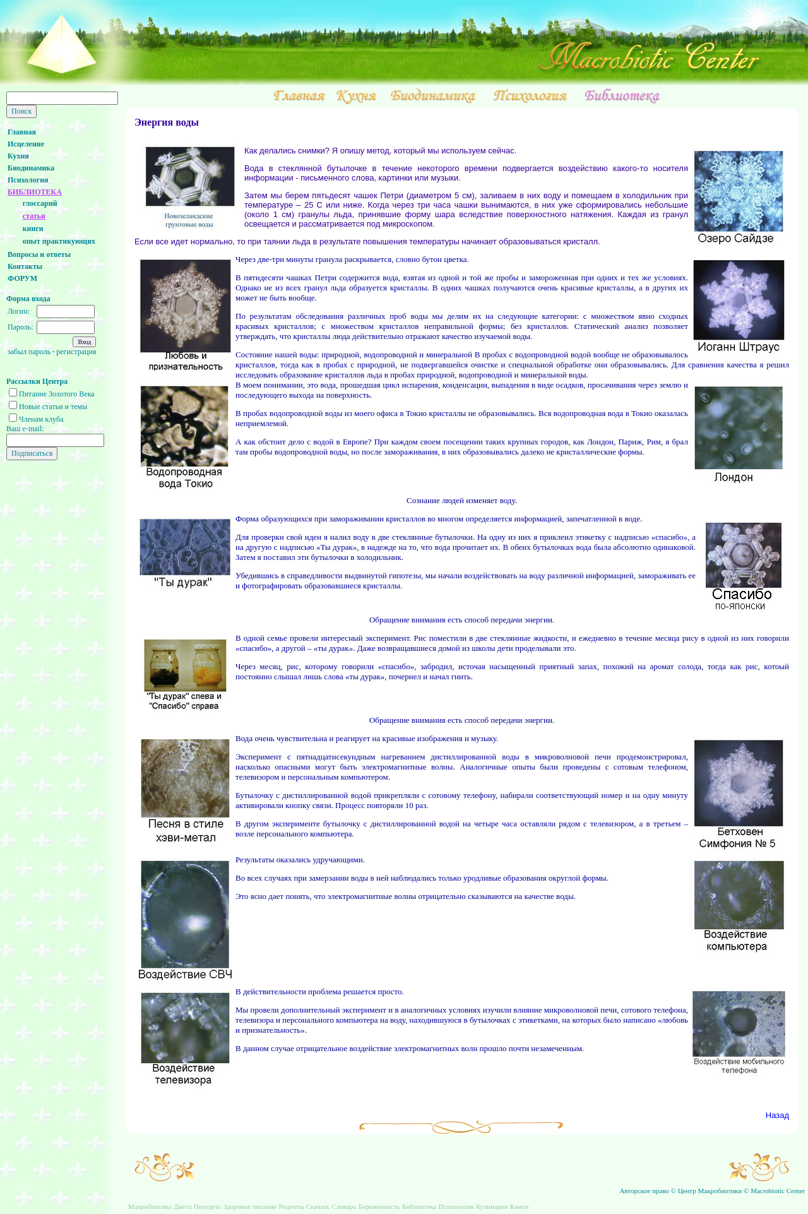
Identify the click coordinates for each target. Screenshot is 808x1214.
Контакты (25, 266)
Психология (28, 180)
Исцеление (26, 144)
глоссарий (40, 203)
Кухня (18, 156)
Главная (22, 132)
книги (33, 228)
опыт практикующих (59, 241)
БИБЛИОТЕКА (35, 191)
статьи (34, 215)
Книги (519, 1206)
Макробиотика (150, 1206)
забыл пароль (29, 351)
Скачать (318, 1206)
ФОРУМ (22, 278)
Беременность (379, 1206)
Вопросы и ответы (39, 254)
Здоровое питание (249, 1206)
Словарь (343, 1206)
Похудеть (207, 1206)
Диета (182, 1206)
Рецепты (291, 1206)
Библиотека (419, 1206)
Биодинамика (31, 168)
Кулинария (492, 1206)
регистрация (76, 351)
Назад (777, 1115)
